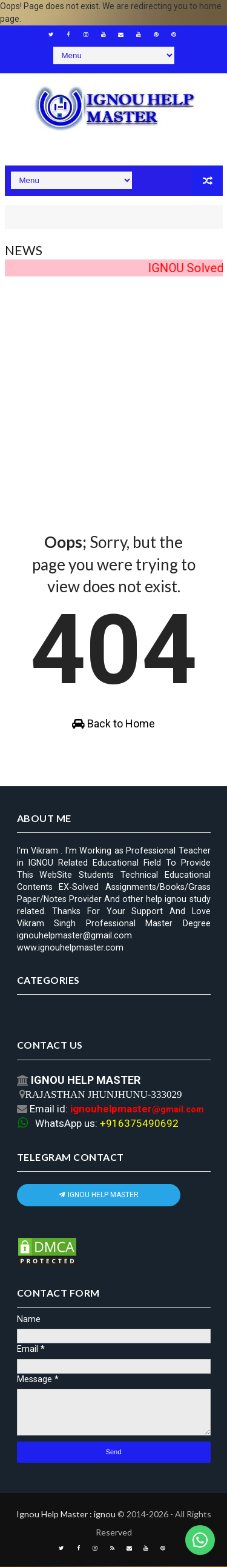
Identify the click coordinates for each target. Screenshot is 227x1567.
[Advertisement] (113, 393)
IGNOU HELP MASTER (99, 1195)
